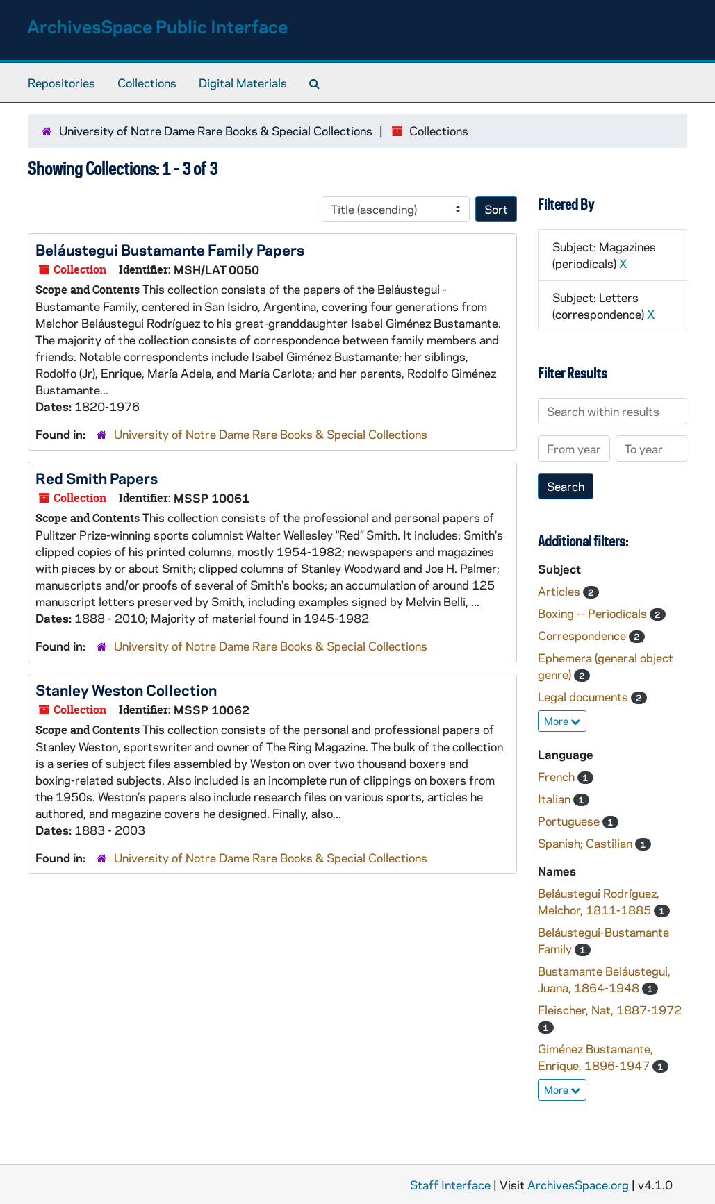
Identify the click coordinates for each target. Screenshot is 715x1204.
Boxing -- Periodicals (594, 613)
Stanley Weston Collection (126, 689)
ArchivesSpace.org (578, 1184)
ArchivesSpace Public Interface (157, 26)
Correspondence (583, 635)
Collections (146, 82)
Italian (555, 798)
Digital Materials (243, 82)
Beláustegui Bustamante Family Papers (169, 249)
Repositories (61, 82)
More (562, 721)
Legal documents (584, 696)
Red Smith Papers (96, 477)
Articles (560, 591)
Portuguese (570, 820)
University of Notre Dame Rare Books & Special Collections (215, 130)
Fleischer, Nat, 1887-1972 (610, 1009)
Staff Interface (450, 1184)
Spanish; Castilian (586, 843)
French (557, 776)
